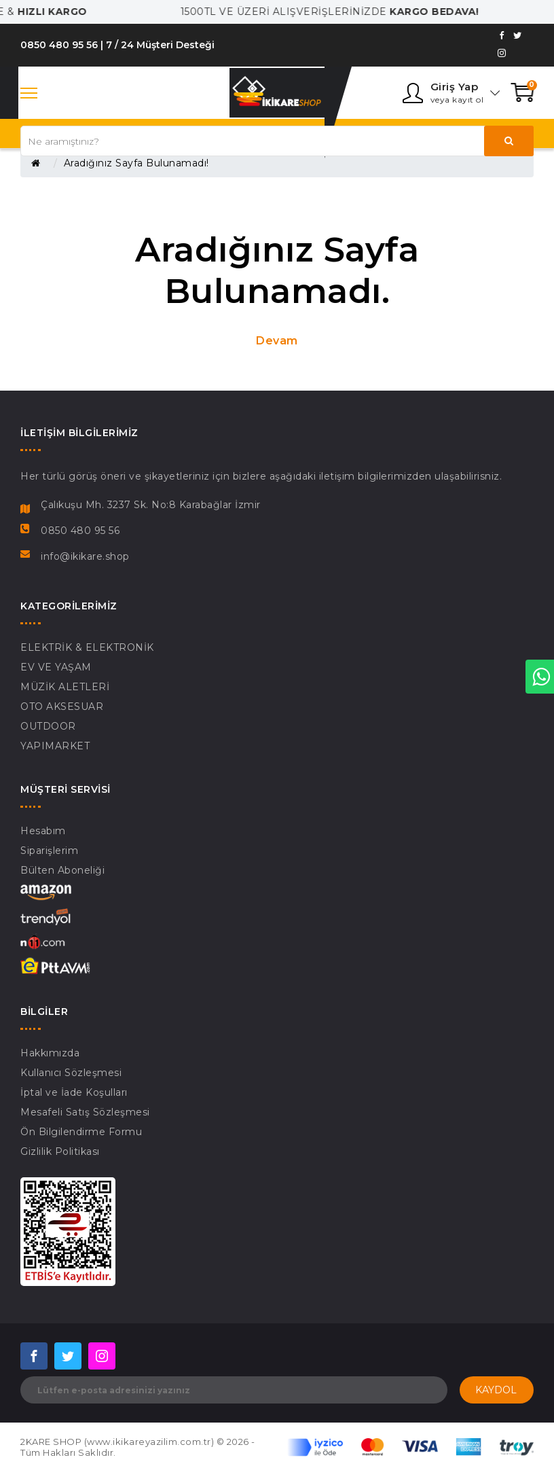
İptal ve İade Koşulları (74, 1092)
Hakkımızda (49, 1053)
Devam (277, 340)
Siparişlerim (49, 850)
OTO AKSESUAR (61, 706)
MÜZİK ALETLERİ (64, 687)
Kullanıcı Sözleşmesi (71, 1073)
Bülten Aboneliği (62, 870)
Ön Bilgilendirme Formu (81, 1132)
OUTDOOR (48, 726)
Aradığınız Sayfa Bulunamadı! (136, 163)
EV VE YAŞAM (56, 667)
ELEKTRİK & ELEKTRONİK (87, 647)
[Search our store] (277, 141)
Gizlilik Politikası (60, 1151)
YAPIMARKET (55, 746)
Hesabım (43, 831)
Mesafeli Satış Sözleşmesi (85, 1112)
